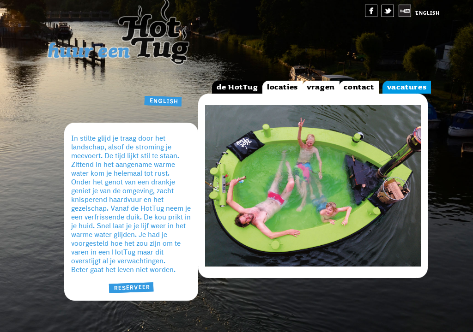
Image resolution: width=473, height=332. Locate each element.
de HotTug (237, 87)
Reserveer (131, 287)
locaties (282, 87)
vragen (321, 87)
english (427, 13)
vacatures (406, 87)
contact (359, 87)
